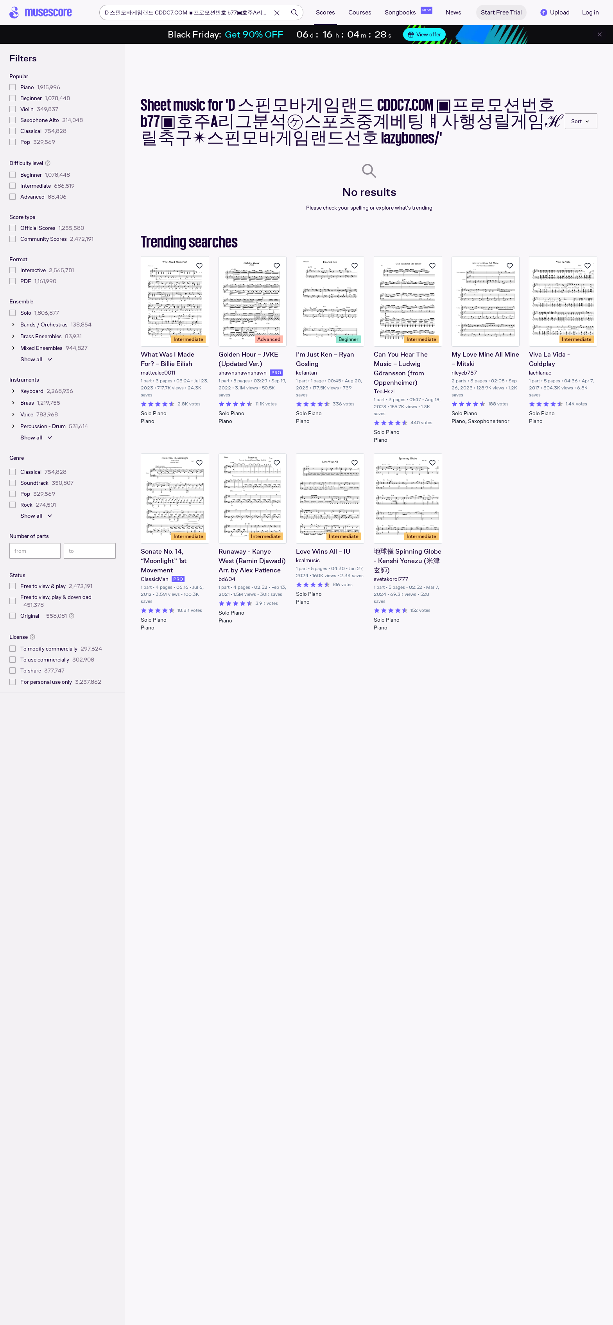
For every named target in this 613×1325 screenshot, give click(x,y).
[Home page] (40, 12)
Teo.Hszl (384, 391)
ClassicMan (154, 579)
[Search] (294, 12)
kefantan (306, 372)
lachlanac (540, 372)
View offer (424, 34)
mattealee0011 (158, 372)
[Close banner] (600, 34)
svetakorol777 (391, 579)
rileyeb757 (464, 372)
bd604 (227, 579)
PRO (276, 372)
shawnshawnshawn (243, 372)
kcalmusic (308, 560)
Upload (554, 12)
